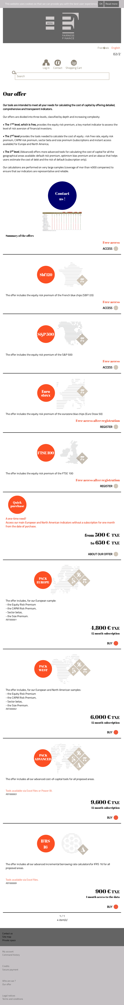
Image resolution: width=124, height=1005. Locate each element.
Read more (111, 4)
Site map (6, 937)
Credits (5, 966)
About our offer (100, 554)
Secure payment (10, 969)
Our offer (6, 984)
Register (106, 427)
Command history (11, 955)
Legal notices (8, 995)
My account (7, 951)
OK (101, 4)
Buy (109, 643)
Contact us (7, 933)
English (116, 48)
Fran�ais (103, 48)
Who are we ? (9, 981)
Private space (9, 940)
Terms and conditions (12, 999)
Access (107, 248)
